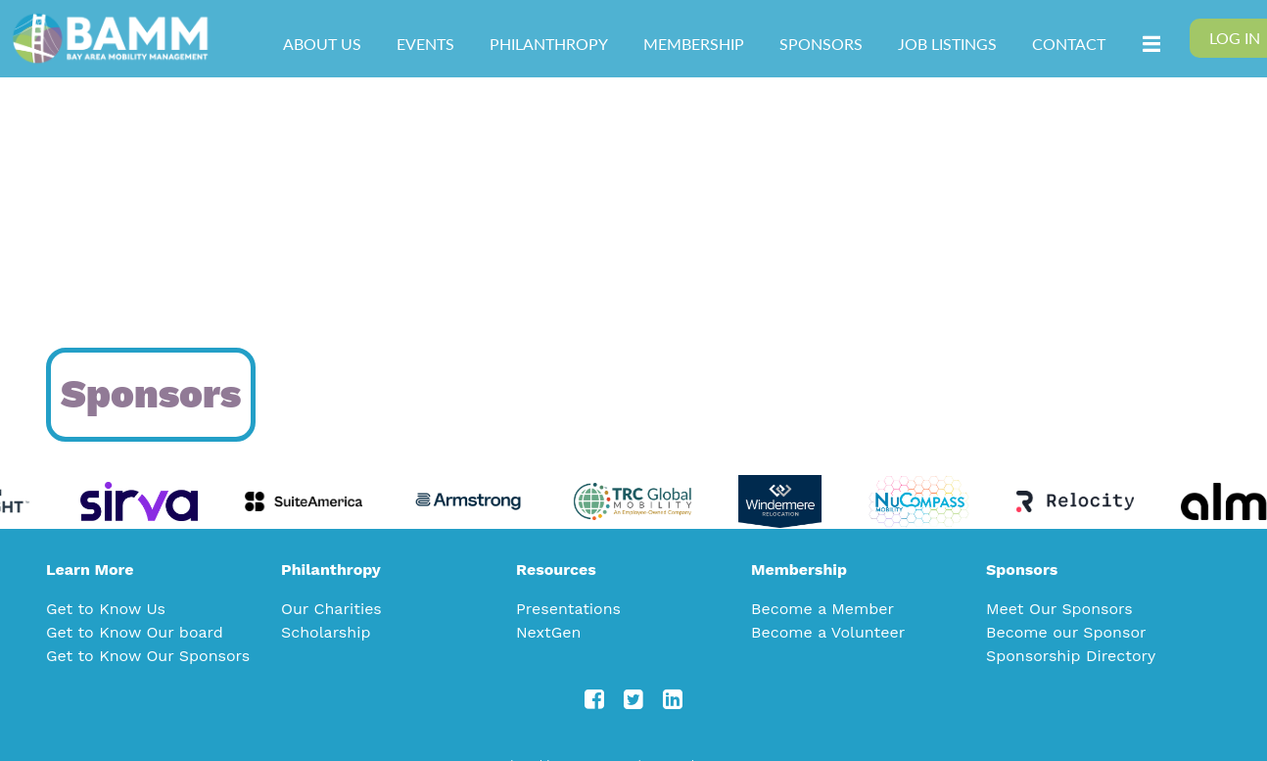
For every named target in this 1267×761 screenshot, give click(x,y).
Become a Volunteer (828, 632)
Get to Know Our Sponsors (148, 655)
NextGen (549, 632)
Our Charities (331, 608)
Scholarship (326, 632)
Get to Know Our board (134, 632)
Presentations (568, 608)
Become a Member (822, 608)
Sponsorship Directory (1070, 655)
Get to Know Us (105, 608)
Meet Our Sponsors (1059, 608)
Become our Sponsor (1066, 632)
